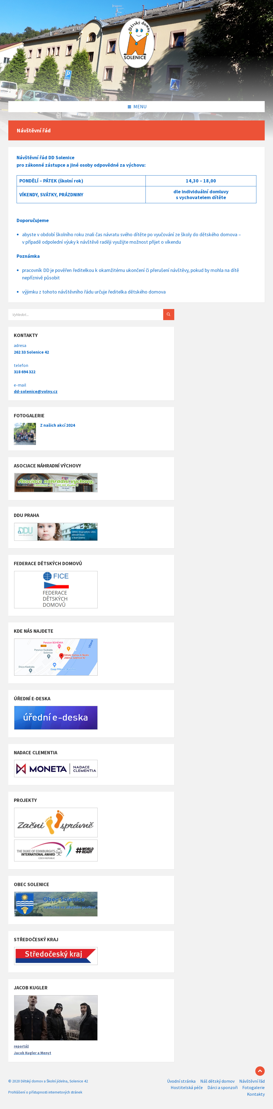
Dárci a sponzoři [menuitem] (222, 1087)
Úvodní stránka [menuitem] (181, 1081)
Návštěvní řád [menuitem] (252, 1081)
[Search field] (77, 314)
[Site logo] (136, 89)
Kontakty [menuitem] (256, 1094)
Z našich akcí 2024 (57, 425)
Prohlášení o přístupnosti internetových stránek (45, 1092)
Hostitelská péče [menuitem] (187, 1087)
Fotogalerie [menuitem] (253, 1087)
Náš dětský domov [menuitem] (217, 1081)
